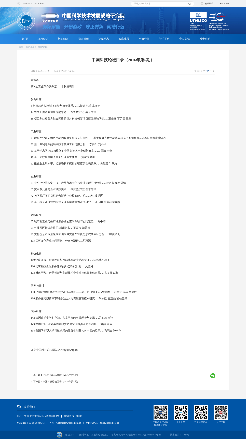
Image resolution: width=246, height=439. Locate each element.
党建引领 (83, 38)
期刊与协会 (43, 47)
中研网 (185, 434)
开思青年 (180, 422)
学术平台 (164, 38)
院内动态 (30, 47)
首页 (21, 47)
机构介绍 (42, 38)
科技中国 (221, 422)
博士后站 (204, 38)
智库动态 (103, 38)
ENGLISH (224, 3)
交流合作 (144, 38)
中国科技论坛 (201, 422)
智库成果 (123, 38)
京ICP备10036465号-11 (149, 434)
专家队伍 (184, 38)
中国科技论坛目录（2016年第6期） (61, 375)
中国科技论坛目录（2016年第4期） (61, 381)
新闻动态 (63, 38)
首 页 (25, 38)
